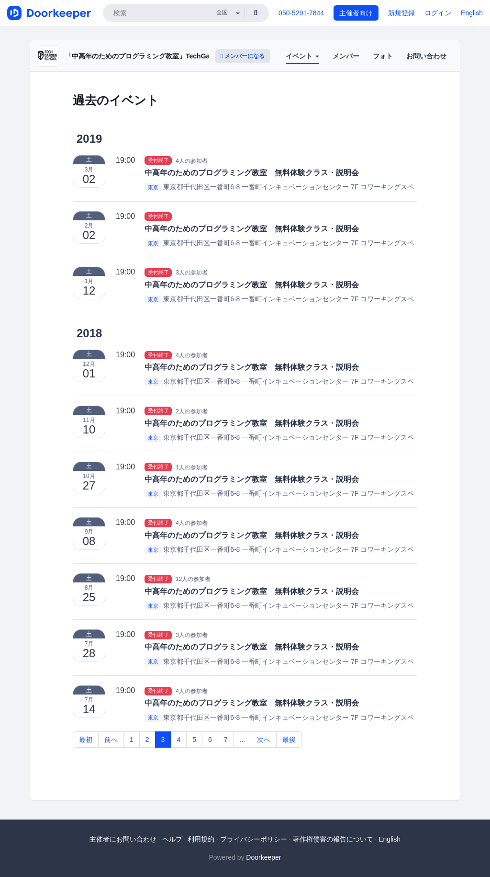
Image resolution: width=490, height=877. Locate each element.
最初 (85, 739)
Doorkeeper (263, 857)
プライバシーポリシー (253, 839)
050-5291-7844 (301, 13)
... (242, 739)
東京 (153, 187)
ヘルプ (172, 839)
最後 (289, 739)
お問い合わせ (426, 56)
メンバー (346, 56)
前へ (111, 739)
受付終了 (158, 160)
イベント (302, 56)
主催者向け (356, 13)
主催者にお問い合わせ (122, 839)
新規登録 (401, 13)
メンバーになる (243, 56)
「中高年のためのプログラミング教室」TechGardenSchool (155, 56)
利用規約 (201, 839)
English (472, 13)
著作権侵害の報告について (333, 839)
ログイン (437, 13)
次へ (263, 739)
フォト (383, 56)
